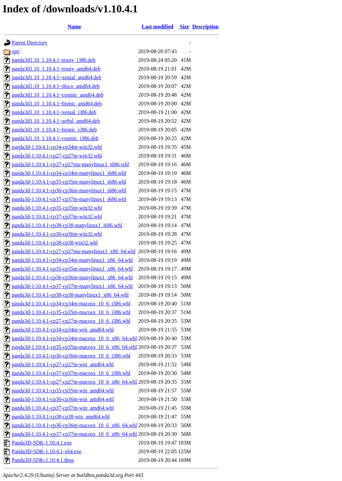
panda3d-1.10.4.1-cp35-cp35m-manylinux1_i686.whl (69, 182)
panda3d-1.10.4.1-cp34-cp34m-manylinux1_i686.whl (69, 173)
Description (205, 26)
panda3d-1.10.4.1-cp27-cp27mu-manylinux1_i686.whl (70, 164)
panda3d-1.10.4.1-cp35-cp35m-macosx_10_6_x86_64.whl (74, 347)
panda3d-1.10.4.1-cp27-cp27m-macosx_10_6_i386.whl (71, 321)
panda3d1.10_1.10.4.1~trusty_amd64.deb (56, 69)
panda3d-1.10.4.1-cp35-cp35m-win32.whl (57, 208)
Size (184, 26)
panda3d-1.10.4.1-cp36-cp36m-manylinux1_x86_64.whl (72, 277)
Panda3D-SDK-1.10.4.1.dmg (43, 460)
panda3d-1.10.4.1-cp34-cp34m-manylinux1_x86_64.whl (72, 260)
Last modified (157, 26)
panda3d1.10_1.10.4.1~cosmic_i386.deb (55, 138)
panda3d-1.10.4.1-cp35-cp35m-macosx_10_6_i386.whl (71, 312)
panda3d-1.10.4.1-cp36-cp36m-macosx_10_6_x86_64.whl (74, 425)
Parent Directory (29, 42)
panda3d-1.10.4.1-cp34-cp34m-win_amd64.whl (63, 329)
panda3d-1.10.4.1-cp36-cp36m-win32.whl (57, 234)
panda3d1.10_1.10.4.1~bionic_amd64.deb (57, 103)
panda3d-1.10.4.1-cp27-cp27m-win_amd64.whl (63, 364)
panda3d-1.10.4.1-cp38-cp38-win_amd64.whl (61, 416)
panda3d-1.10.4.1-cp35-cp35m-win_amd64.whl (63, 390)
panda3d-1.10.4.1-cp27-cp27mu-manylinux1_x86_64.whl (74, 251)
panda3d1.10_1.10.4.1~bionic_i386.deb (54, 129)
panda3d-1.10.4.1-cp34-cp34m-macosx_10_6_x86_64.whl (74, 338)
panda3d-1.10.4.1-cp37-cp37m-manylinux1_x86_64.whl (72, 286)
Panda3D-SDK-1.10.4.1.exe (42, 443)
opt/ (16, 51)
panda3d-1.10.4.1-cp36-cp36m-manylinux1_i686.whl (69, 190)
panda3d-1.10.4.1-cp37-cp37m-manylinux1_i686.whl (69, 199)
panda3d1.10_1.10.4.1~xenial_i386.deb (54, 112)
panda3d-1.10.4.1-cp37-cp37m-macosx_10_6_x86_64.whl (74, 434)
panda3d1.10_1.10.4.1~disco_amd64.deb (56, 86)
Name (74, 26)
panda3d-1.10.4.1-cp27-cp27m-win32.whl (57, 156)
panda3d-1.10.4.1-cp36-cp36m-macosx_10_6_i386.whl (71, 356)
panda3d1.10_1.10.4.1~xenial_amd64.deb (57, 77)
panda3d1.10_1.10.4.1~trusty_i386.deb (54, 60)
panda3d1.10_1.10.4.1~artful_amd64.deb (56, 121)
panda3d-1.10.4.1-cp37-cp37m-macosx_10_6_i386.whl (71, 373)
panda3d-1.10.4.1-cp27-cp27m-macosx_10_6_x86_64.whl (74, 382)
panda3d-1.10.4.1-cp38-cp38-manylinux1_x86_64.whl (70, 295)
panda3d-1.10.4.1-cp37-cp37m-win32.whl (57, 216)
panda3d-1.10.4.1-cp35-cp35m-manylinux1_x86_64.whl (72, 269)
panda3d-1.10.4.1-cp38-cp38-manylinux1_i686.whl (67, 225)
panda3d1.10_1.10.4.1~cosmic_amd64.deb (58, 95)
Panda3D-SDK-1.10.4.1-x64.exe (46, 451)
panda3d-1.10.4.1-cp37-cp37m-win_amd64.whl (63, 408)
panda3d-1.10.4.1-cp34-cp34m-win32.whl (57, 147)
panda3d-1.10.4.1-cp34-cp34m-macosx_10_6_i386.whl (71, 303)
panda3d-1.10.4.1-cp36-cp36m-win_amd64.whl (63, 399)
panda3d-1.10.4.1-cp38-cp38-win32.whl (55, 243)
